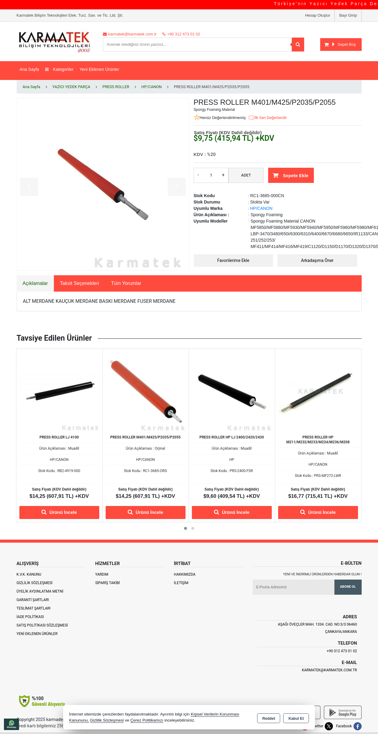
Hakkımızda (184, 574)
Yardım (101, 574)
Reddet (268, 718)
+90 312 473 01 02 (342, 651)
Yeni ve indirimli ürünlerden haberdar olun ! (322, 574)
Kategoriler (59, 69)
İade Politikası (30, 617)
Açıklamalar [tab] (35, 283)
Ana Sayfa (29, 69)
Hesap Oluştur (317, 15)
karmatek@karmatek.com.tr (329, 670)
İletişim (181, 583)
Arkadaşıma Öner (317, 260)
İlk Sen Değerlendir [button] (267, 118)
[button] (185, 528)
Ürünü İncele (59, 512)
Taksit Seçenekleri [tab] (79, 283)
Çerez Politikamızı (146, 720)
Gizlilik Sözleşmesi (35, 583)
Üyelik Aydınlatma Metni (40, 591)
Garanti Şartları (33, 600)
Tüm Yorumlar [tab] (126, 283)
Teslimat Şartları (34, 608)
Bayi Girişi (348, 15)
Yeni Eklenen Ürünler (37, 634)
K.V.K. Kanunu (29, 574)
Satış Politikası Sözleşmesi (42, 625)
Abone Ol (348, 587)
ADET (246, 175)
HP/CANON (261, 208)
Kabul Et (296, 718)
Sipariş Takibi (107, 583)
